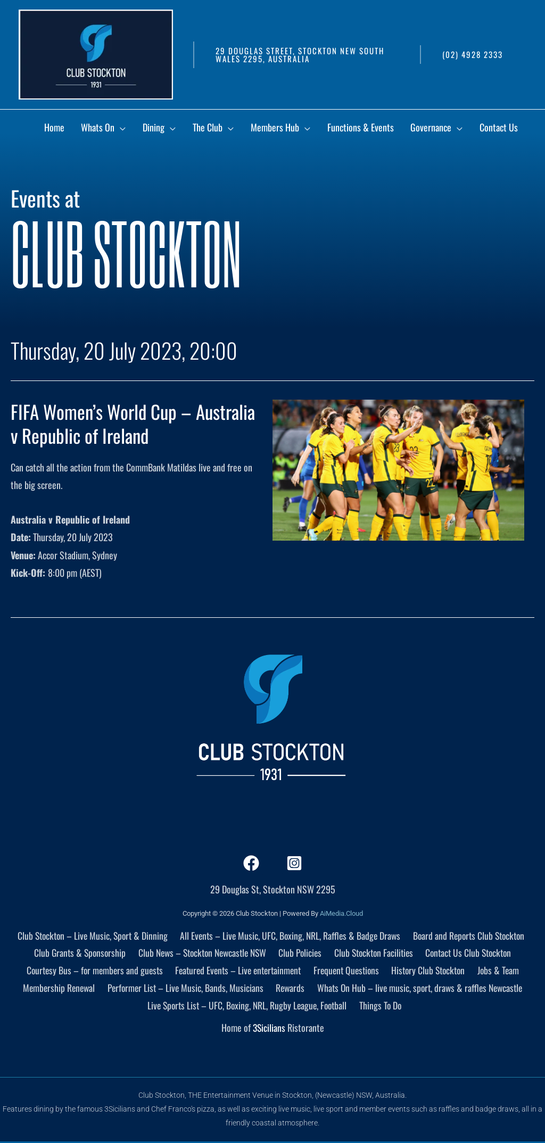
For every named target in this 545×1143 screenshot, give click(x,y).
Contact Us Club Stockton (470, 953)
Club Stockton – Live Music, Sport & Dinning (90, 935)
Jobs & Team (501, 971)
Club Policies (301, 953)
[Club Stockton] (96, 53)
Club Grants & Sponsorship (77, 953)
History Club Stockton (431, 971)
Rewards (288, 989)
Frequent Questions (349, 971)
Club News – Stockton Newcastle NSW (201, 953)
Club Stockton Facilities (374, 953)
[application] (177, 130)
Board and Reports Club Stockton (469, 935)
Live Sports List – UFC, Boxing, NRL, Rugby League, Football (248, 1006)
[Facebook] (251, 863)
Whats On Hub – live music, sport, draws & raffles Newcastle (418, 989)
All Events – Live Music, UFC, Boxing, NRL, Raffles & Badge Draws (289, 935)
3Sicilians (269, 1030)
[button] (301, 55)
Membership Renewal (58, 989)
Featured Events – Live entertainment (239, 971)
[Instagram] (294, 863)
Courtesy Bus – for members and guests (93, 971)
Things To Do (382, 1006)
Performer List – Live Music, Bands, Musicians (184, 989)
